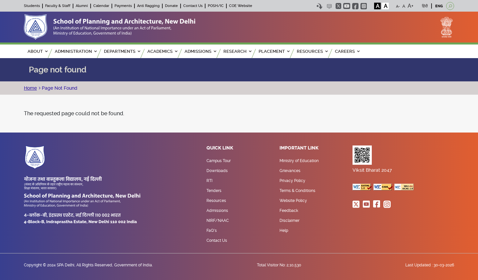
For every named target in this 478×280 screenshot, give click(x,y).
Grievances (289, 170)
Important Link (299, 148)
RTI (209, 180)
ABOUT (37, 51)
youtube (346, 6)
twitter (338, 6)
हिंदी (425, 6)
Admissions (217, 210)
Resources (216, 200)
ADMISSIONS (200, 51)
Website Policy (293, 200)
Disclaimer (289, 220)
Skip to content (319, 6)
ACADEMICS (162, 51)
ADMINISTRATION (76, 51)
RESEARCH (237, 51)
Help (283, 230)
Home (30, 88)
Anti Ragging (148, 6)
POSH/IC (216, 6)
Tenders (213, 190)
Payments (123, 6)
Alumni (82, 6)
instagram (363, 6)
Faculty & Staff (57, 6)
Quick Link (219, 148)
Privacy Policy (292, 180)
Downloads (217, 170)
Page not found (57, 69)
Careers (347, 51)
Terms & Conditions (297, 190)
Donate (171, 6)
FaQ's (211, 230)
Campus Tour (218, 160)
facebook (355, 6)
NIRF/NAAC (217, 220)
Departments (122, 51)
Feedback (288, 210)
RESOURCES (312, 51)
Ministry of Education (299, 160)
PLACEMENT (274, 51)
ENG (439, 6)
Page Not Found (58, 88)
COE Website (240, 6)
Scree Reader (329, 6)
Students (32, 6)
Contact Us (192, 6)
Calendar (101, 6)
